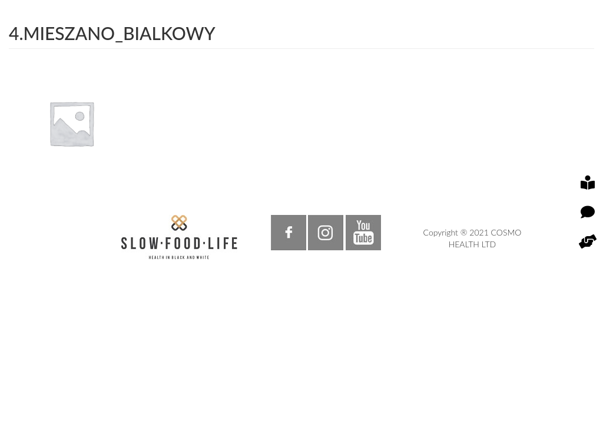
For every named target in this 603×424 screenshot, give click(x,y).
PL (423, 55)
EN (441, 55)
